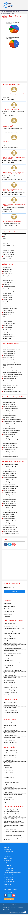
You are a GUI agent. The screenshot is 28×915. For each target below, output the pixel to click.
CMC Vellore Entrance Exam (9, 258)
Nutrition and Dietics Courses (10, 304)
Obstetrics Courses (7, 306)
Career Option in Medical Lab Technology (12, 374)
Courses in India (7, 856)
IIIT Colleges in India (8, 655)
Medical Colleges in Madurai (9, 499)
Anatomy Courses (7, 267)
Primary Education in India (10, 740)
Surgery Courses (7, 338)
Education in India (9, 611)
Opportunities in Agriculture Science (12, 737)
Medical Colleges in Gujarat (9, 415)
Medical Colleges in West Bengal (10, 456)
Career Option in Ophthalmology (10, 376)
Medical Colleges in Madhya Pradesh (8, 13)
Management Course (9, 787)
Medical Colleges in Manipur (9, 434)
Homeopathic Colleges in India (11, 650)
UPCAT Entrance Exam (8, 252)
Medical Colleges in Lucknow (10, 494)
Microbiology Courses (8, 295)
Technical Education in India (10, 742)
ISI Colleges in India (8, 665)
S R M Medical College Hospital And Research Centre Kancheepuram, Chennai (14, 822)
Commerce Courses (8, 770)
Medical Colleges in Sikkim (9, 445)
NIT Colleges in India (9, 680)
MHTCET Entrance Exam (9, 250)
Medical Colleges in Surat (9, 525)
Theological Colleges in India (10, 692)
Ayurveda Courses (7, 273)
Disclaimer (13, 907)
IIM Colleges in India (8, 658)
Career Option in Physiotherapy (10, 370)
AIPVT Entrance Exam (8, 242)
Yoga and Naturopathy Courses (11, 802)
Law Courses (7, 784)
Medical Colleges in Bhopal (9, 469)
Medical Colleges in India (16, 11)
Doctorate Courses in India (10, 757)
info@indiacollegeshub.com (10, 887)
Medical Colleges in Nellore (9, 507)
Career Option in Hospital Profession (11, 349)
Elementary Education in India (11, 730)
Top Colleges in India (8, 879)
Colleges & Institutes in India (13, 620)
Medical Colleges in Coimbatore (10, 473)
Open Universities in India (10, 715)
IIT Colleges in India (8, 660)
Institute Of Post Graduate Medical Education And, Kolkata (14, 832)
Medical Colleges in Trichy (9, 529)
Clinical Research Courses (10, 775)
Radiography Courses (8, 334)
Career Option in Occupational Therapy (12, 372)
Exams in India (8, 614)
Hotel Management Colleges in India (12, 653)
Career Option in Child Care (9, 367)
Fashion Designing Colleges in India (12, 648)
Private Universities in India (10, 710)
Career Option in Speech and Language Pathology (12, 365)
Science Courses (8, 797)
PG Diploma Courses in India (10, 753)
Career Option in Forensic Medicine (11, 385)
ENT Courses (6, 284)
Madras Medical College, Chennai (12, 816)
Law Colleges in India (9, 667)
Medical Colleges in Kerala (9, 428)
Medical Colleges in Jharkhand (10, 423)
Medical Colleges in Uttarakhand (10, 454)
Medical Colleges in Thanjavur (10, 527)
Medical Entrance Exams (10, 232)
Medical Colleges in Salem (9, 523)
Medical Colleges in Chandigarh (10, 406)
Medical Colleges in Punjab (9, 441)
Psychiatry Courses (7, 332)
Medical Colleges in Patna (9, 510)
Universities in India (9, 606)
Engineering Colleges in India (10, 645)
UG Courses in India (8, 762)
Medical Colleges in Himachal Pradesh (12, 419)
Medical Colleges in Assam (9, 402)
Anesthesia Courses (7, 269)
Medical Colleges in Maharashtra (10, 432)
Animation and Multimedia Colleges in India (14, 628)
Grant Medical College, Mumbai (11, 813)
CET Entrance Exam (7, 248)
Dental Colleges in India (9, 640)
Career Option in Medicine (9, 353)
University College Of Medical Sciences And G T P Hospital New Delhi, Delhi (14, 810)
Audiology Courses (7, 271)
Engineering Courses (9, 777)
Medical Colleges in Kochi (9, 490)
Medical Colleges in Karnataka (10, 426)
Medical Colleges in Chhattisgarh (10, 408)
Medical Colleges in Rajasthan (10, 443)
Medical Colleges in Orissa (9, 436)
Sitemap (20, 907)
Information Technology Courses (11, 782)
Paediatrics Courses (7, 319)
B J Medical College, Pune (10, 829)
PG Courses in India (8, 760)
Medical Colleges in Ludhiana (10, 497)
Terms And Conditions (13, 904)
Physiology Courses (7, 327)
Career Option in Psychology (9, 387)
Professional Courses (9, 799)
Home (2, 11)
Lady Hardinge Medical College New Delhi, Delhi (14, 826)
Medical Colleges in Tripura (9, 449)
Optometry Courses (7, 314)
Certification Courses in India (10, 750)
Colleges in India (8, 11)
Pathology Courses (7, 321)
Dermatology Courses (8, 280)
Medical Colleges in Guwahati (10, 479)
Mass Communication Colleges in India (13, 672)
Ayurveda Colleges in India (10, 638)
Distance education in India (10, 725)
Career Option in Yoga (8, 389)
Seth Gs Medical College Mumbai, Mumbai (14, 818)
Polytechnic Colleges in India (10, 687)
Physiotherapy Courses (8, 329)
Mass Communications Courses (11, 789)
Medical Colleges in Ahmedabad (10, 464)
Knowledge (7, 616)
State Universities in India (10, 707)
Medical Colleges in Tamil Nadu (10, 447)
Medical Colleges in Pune (9, 514)
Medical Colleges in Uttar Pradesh (11, 451)
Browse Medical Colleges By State (13, 397)
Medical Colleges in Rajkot (9, 518)
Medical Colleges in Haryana (9, 417)
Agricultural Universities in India (11, 712)
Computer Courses (8, 772)
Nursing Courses (7, 301)
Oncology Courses (7, 310)
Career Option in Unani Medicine (10, 359)
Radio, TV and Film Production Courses (13, 794)
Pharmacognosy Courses (9, 323)
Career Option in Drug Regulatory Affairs (12, 347)
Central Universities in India (10, 702)
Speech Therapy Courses (9, 336)
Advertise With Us (9, 899)
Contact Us (6, 909)
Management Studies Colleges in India (13, 670)
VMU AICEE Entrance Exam (9, 245)
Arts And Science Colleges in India (12, 633)
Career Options (8, 609)
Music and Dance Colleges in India (12, 677)
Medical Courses (7, 264)
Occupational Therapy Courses (10, 308)
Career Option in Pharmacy (9, 383)
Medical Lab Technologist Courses (11, 291)
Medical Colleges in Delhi (9, 410)
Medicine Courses (7, 293)
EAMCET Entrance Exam (9, 254)
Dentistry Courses (7, 278)
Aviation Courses (8, 767)
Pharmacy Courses (7, 325)
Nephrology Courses (8, 297)
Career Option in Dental (8, 355)
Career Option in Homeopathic (10, 362)
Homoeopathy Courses (8, 288)
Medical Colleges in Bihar (9, 404)
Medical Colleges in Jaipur (9, 484)
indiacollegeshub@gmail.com (10, 889)
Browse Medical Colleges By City (13, 461)
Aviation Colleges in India (10, 636)
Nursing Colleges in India (10, 682)
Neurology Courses (7, 299)
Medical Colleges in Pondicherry (10, 439)
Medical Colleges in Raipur (9, 516)
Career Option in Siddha (8, 357)
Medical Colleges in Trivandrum (10, 531)
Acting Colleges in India (9, 623)
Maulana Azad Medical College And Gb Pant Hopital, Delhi (14, 838)
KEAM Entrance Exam (8, 256)
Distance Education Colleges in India (12, 643)
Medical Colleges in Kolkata (9, 492)
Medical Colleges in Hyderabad (10, 482)
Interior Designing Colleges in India (12, 663)
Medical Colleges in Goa (8, 413)
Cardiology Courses (7, 275)
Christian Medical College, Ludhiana (12, 835)
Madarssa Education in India (10, 735)
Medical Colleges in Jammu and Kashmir (12, 421)
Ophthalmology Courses (8, 312)
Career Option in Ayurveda (9, 351)
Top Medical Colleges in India (13, 806)
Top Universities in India (9, 881)
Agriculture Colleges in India (10, 626)
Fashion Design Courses (9, 780)
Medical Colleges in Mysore (9, 503)
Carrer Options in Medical (10, 344)
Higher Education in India (10, 732)
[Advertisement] (14, 67)
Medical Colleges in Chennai (9, 471)
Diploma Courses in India (10, 755)
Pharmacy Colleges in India (10, 685)
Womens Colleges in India (10, 694)
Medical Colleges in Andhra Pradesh (11, 400)
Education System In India (10, 727)
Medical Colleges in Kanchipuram (11, 486)
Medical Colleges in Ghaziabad (10, 477)
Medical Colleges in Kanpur (9, 488)
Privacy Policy (6, 907)
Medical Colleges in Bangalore (10, 466)
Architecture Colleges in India (10, 631)
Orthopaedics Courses (8, 316)
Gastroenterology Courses (9, 286)
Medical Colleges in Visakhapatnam (11, 533)
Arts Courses (7, 765)
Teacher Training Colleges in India (12, 690)
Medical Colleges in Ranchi (9, 520)
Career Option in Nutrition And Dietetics (12, 391)
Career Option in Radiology (9, 378)
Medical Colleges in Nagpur (9, 505)
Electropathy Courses (8, 282)
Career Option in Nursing (9, 380)
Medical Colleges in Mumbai (9, 501)
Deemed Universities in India (10, 705)
